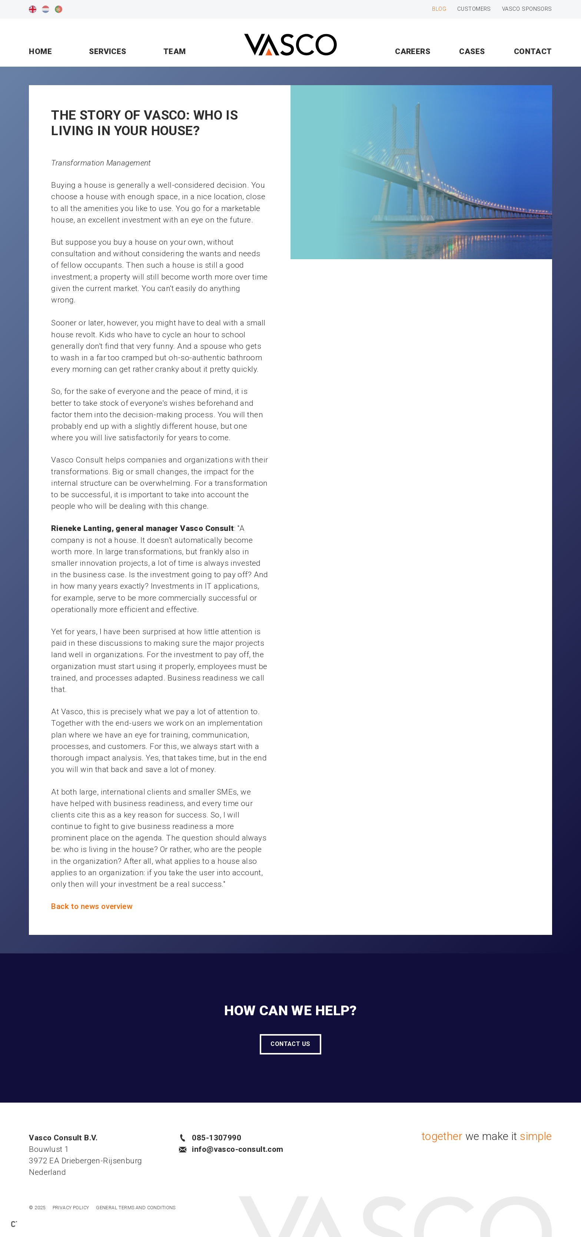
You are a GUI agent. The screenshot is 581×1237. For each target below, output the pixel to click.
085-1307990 (210, 1137)
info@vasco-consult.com (231, 1149)
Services (107, 51)
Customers (474, 9)
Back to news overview (91, 906)
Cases (472, 51)
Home (40, 51)
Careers (412, 51)
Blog (439, 9)
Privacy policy (71, 1207)
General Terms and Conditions (136, 1207)
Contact (533, 51)
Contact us (290, 1043)
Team (174, 51)
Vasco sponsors (527, 9)
